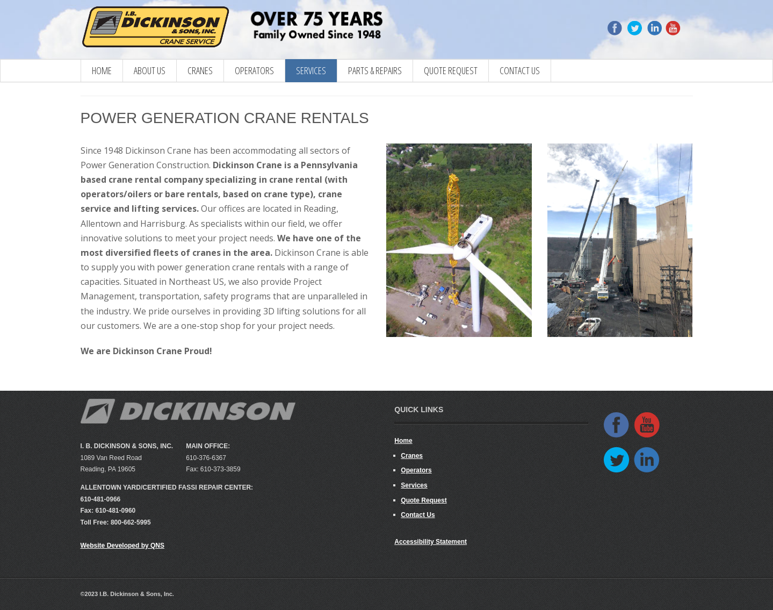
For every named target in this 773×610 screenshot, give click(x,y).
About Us (149, 70)
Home (102, 70)
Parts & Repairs (375, 70)
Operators (254, 70)
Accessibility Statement (430, 542)
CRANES (200, 70)
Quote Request (451, 70)
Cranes (412, 456)
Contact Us (520, 70)
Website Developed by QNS (123, 545)
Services (311, 70)
